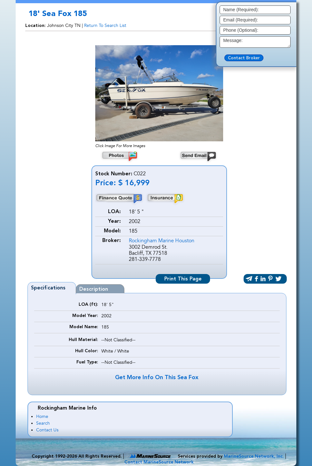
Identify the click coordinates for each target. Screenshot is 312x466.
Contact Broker (244, 58)
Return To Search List (105, 25)
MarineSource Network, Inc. (254, 456)
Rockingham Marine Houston (161, 240)
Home (42, 416)
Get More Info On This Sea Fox (157, 377)
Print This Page (183, 279)
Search (43, 423)
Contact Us (47, 430)
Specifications (48, 288)
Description (93, 289)
